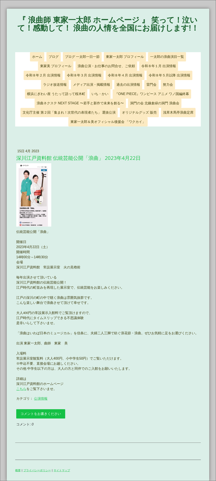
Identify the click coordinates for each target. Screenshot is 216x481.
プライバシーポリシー (37, 470)
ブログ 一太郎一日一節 (82, 56)
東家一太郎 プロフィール (125, 56)
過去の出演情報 (128, 84)
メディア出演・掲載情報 (91, 84)
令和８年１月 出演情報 (158, 66)
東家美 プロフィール (55, 66)
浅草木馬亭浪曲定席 (178, 112)
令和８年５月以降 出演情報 (169, 75)
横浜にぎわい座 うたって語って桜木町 (56, 94)
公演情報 (40, 398)
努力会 (168, 84)
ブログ (54, 56)
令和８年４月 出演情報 (125, 75)
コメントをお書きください (40, 414)
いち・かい (100, 94)
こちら (21, 389)
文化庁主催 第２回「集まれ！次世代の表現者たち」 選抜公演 (69, 112)
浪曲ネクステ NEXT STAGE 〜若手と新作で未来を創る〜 (80, 103)
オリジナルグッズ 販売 (139, 112)
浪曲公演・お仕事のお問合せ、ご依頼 (106, 66)
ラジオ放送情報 (55, 84)
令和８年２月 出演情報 (43, 75)
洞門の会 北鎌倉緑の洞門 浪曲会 (154, 103)
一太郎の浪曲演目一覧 (167, 56)
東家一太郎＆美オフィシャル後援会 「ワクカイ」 (108, 122)
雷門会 (151, 84)
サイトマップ (62, 470)
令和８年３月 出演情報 (84, 75)
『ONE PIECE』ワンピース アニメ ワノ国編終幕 (152, 94)
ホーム (37, 56)
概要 (18, 470)
